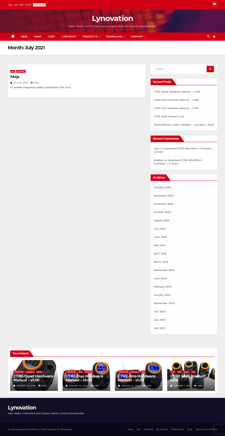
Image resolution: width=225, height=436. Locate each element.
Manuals (30, 372)
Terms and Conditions (206, 429)
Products (90, 36)
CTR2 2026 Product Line (169, 116)
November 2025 (163, 203)
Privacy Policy (177, 429)
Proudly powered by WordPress (23, 429)
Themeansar (66, 429)
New (24, 36)
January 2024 (162, 294)
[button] (208, 36)
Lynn (35, 83)
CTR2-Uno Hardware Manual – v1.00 (176, 108)
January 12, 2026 (26, 386)
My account (162, 429)
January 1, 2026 (182, 386)
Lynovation (112, 18)
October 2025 (162, 212)
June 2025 (160, 236)
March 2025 (161, 261)
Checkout (69, 36)
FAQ (12, 71)
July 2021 (159, 328)
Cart (51, 36)
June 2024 (160, 278)
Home (130, 429)
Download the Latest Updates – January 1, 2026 (184, 124)
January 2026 (162, 187)
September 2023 (164, 303)
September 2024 (164, 270)
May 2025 (159, 245)
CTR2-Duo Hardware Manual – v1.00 (176, 99)
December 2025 (163, 195)
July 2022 (160, 319)
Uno (143, 372)
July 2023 (160, 311)
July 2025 (160, 228)
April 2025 (160, 253)
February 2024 (163, 286)
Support (137, 36)
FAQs (14, 77)
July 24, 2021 (21, 83)
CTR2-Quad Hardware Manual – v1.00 (177, 91)
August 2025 (161, 220)
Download (114, 36)
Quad (39, 372)
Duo (80, 372)
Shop (37, 36)
